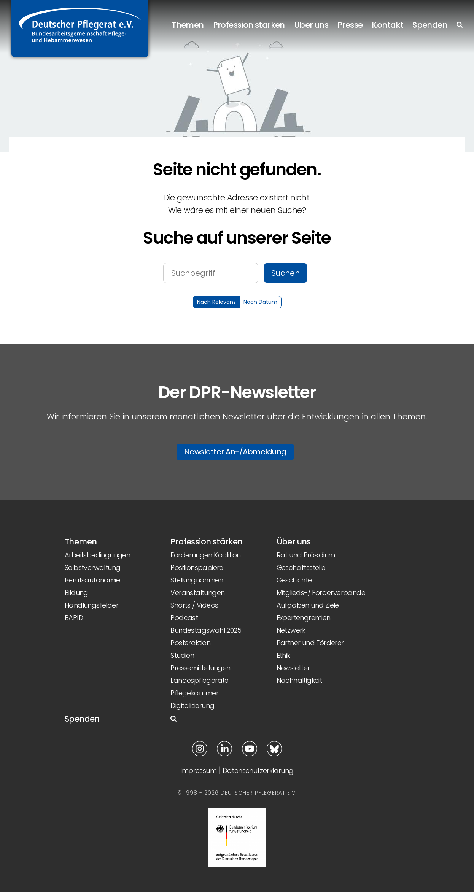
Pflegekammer (194, 693)
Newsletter (293, 668)
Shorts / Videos (194, 605)
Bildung (76, 592)
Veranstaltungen (197, 592)
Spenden (429, 24)
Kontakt (387, 24)
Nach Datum (260, 302)
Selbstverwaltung (92, 567)
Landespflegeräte (199, 680)
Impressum (198, 770)
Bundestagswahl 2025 (205, 630)
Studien (182, 655)
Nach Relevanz (216, 302)
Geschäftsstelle (301, 567)
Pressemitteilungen (200, 668)
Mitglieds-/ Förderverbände (321, 592)
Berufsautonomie (92, 580)
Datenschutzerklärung (258, 770)
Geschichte (294, 580)
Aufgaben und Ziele (308, 605)
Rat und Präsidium (306, 555)
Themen (188, 24)
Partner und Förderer (310, 643)
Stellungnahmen (196, 580)
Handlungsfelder (91, 605)
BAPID (74, 617)
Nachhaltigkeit (299, 680)
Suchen (285, 273)
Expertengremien (304, 617)
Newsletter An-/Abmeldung (235, 451)
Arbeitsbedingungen (97, 555)
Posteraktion (190, 643)
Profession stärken (249, 24)
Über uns (311, 24)
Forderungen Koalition (205, 555)
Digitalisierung (192, 705)
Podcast (184, 617)
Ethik (283, 655)
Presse (350, 24)
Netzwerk (291, 630)
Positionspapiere (196, 567)
